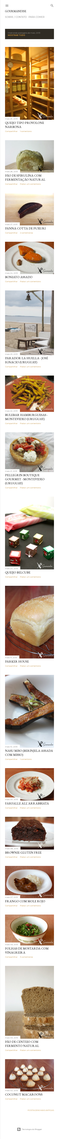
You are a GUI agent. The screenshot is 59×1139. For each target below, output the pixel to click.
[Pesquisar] (52, 5)
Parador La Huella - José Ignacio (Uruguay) (26, 360)
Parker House (17, 661)
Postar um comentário (30, 184)
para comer (36, 17)
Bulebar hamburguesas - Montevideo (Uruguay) (26, 417)
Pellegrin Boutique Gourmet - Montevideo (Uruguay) (25, 479)
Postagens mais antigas (41, 1110)
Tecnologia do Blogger (29, 1129)
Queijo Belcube (17, 572)
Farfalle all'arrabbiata (27, 803)
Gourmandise (15, 11)
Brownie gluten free (23, 852)
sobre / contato (16, 17)
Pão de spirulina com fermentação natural (25, 177)
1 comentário (26, 131)
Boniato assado (18, 277)
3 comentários (26, 957)
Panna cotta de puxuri (25, 228)
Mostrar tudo (16, 35)
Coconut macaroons (23, 1094)
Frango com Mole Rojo (25, 901)
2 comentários (26, 233)
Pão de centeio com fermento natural (22, 1044)
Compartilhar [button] (11, 131)
